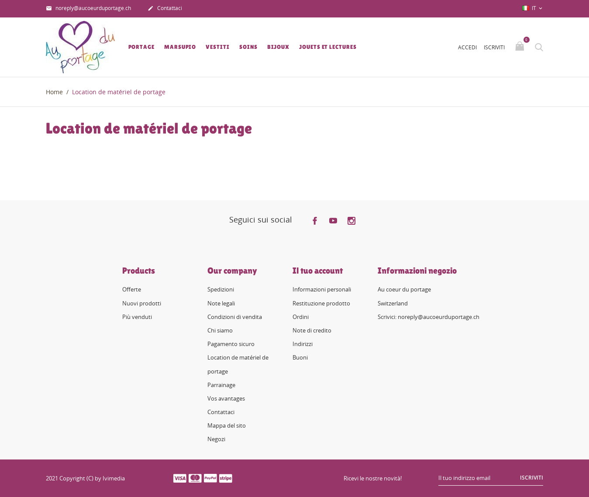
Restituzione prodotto (321, 303)
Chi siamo (220, 330)
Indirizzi (303, 344)
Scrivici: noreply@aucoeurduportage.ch (428, 317)
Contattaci (165, 8)
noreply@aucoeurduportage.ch (88, 8)
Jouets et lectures (327, 47)
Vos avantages (226, 398)
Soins (248, 47)
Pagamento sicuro (231, 344)
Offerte (131, 289)
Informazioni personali (322, 289)
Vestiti (217, 47)
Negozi (216, 439)
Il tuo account (318, 270)
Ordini (301, 317)
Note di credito (312, 330)
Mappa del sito (226, 425)
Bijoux (278, 47)
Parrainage (221, 385)
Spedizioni (220, 289)
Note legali (221, 303)
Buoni (300, 357)
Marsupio (180, 47)
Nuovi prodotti (141, 303)
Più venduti (137, 317)
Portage (141, 47)
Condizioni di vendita (234, 317)
